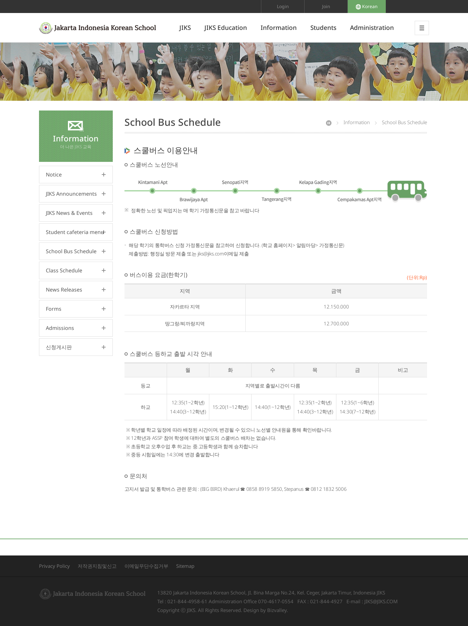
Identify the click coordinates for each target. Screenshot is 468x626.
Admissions (60, 328)
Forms (53, 308)
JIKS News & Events (69, 212)
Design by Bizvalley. (265, 610)
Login (283, 6)
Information (279, 27)
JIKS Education (225, 27)
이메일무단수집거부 (146, 566)
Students (323, 27)
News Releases (64, 289)
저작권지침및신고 (97, 566)
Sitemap (185, 566)
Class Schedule (64, 270)
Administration (372, 27)
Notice (54, 174)
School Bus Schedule (71, 251)
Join (326, 6)
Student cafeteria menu (75, 232)
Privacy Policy (54, 566)
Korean (367, 6)
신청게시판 (59, 347)
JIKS (185, 27)
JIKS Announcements (71, 193)
